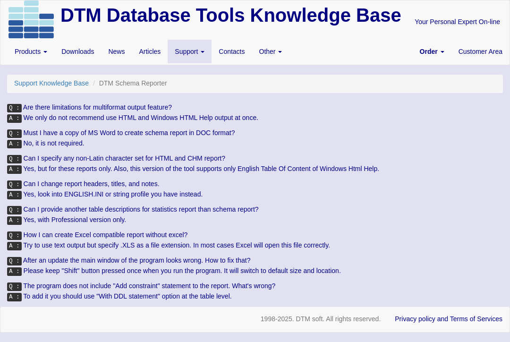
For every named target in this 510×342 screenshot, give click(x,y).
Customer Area (480, 51)
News (116, 51)
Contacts (232, 51)
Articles (150, 51)
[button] (432, 51)
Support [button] (189, 51)
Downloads (77, 51)
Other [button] (270, 51)
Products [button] (31, 51)
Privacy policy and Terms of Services (448, 319)
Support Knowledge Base (51, 83)
